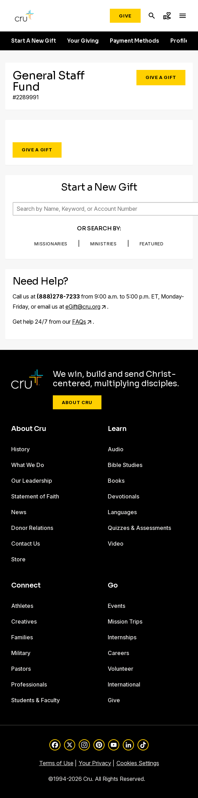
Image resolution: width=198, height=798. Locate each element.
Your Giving (83, 41)
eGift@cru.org (82, 306)
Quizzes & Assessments (139, 527)
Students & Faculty (35, 700)
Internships (122, 637)
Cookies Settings (137, 763)
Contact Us (25, 543)
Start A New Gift (33, 41)
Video (115, 543)
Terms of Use (56, 763)
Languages (122, 512)
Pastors (21, 668)
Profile (179, 41)
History (20, 449)
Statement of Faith (35, 496)
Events (116, 605)
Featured (152, 243)
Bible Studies (125, 464)
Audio (115, 449)
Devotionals (123, 496)
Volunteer (120, 668)
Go (113, 585)
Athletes (22, 605)
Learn (117, 429)
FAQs (79, 321)
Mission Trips (125, 621)
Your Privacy (95, 763)
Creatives (24, 621)
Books (116, 480)
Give (125, 16)
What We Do (27, 464)
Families (22, 637)
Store (18, 559)
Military (20, 652)
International (124, 684)
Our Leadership (31, 480)
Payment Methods (134, 41)
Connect (26, 585)
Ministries (103, 243)
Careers (118, 652)
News (18, 512)
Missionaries (51, 243)
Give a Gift (161, 77)
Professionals (29, 684)
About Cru (77, 402)
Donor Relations (32, 527)
